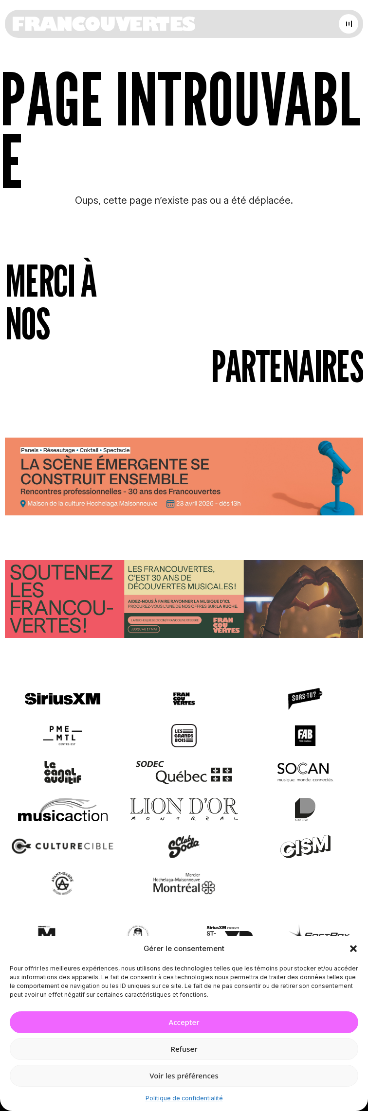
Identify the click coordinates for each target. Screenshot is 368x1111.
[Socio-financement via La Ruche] (184, 601)
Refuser (183, 1049)
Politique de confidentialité (184, 1098)
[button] (353, 948)
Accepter (183, 1022)
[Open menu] (348, 24)
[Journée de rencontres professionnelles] (184, 478)
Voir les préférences (183, 1075)
